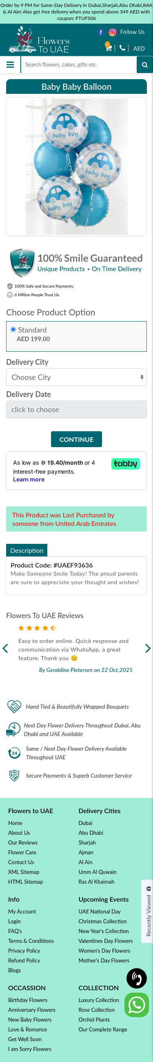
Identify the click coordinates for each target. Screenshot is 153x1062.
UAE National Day (100, 911)
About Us (19, 832)
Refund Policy (24, 960)
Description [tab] (26, 550)
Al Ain (86, 862)
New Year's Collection (104, 931)
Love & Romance (27, 1029)
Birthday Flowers (27, 1000)
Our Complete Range (103, 1029)
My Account (22, 911)
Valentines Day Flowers (106, 941)
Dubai (86, 823)
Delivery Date (28, 394)
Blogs (14, 970)
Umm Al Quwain (98, 872)
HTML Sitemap (25, 881)
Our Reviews (23, 842)
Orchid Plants (94, 1019)
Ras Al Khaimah (97, 881)
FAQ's (15, 931)
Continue (76, 439)
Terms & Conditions (31, 941)
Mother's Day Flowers (104, 960)
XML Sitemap (23, 872)
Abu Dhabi (91, 832)
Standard (32, 330)
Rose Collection (97, 1010)
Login (14, 921)
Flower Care (22, 852)
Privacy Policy (24, 950)
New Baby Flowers (29, 1019)
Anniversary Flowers (31, 1010)
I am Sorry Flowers (29, 1049)
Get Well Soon (25, 1039)
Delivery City (27, 362)
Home (15, 823)
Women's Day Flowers (105, 950)
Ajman (86, 852)
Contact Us (21, 862)
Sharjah (87, 842)
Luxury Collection (99, 1000)
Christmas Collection (103, 921)
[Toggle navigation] (10, 64)
